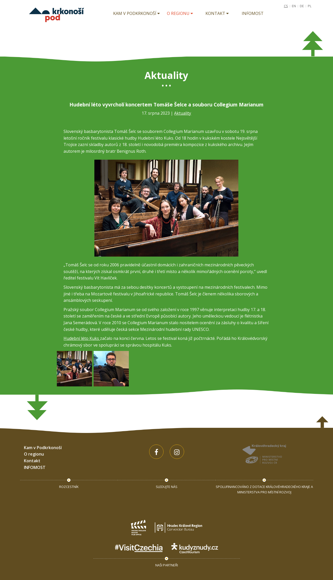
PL (309, 6)
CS (286, 6)
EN (294, 6)
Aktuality (182, 113)
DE (302, 6)
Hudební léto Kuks (82, 338)
